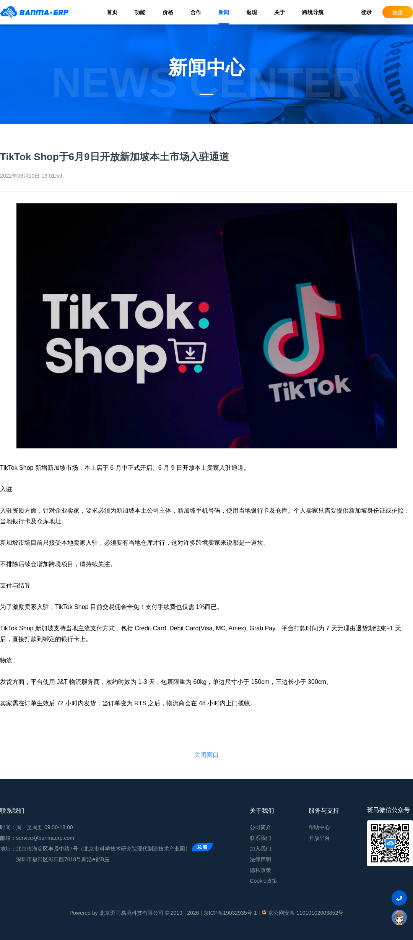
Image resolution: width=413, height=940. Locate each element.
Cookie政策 (263, 881)
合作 (195, 12)
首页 (112, 12)
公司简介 (260, 827)
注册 (397, 12)
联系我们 (260, 838)
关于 (279, 12)
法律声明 (260, 859)
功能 (140, 12)
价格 (168, 12)
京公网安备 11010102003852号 (302, 912)
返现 (251, 12)
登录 (366, 12)
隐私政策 (260, 870)
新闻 (223, 12)
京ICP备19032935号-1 (230, 913)
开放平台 (319, 838)
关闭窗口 (206, 755)
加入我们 (260, 849)
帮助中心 (319, 827)
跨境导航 (313, 12)
